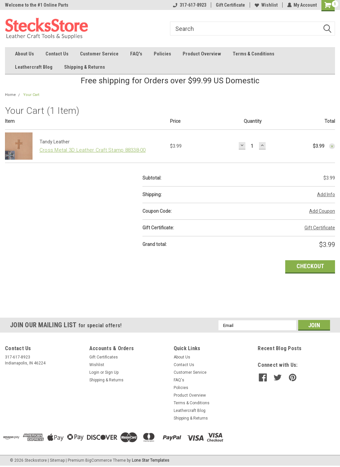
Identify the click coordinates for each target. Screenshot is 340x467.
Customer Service (99, 54)
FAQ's (136, 54)
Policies (162, 54)
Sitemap (57, 460)
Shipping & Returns (84, 67)
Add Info (326, 194)
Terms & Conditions (253, 54)
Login (94, 372)
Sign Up (112, 372)
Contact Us (56, 54)
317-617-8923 (189, 5)
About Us (24, 54)
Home (10, 95)
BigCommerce (98, 460)
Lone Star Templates (150, 460)
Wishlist (265, 5)
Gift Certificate (230, 5)
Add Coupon (322, 211)
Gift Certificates (103, 357)
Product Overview (202, 54)
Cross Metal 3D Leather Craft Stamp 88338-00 (93, 150)
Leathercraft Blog (33, 67)
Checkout (310, 266)
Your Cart (31, 95)
